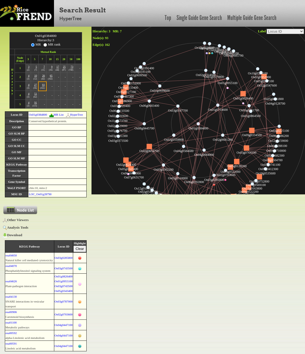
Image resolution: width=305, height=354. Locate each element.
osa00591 (11, 343)
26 (43, 75)
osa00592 (11, 333)
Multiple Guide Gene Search (251, 18)
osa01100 (11, 322)
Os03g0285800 (64, 257)
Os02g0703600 (64, 314)
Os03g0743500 (64, 268)
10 (35, 75)
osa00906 (11, 312)
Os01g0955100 (64, 281)
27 (35, 84)
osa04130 (11, 296)
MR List (56, 114)
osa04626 (11, 281)
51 (35, 93)
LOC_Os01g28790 (40, 194)
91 (35, 102)
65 (51, 75)
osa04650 (11, 255)
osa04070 (11, 265)
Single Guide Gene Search (199, 18)
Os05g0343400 (64, 291)
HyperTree (74, 114)
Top (168, 18)
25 (64, 66)
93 (43, 84)
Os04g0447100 (64, 324)
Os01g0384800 (38, 114)
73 (72, 66)
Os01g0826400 (64, 276)
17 (57, 66)
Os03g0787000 (64, 301)
